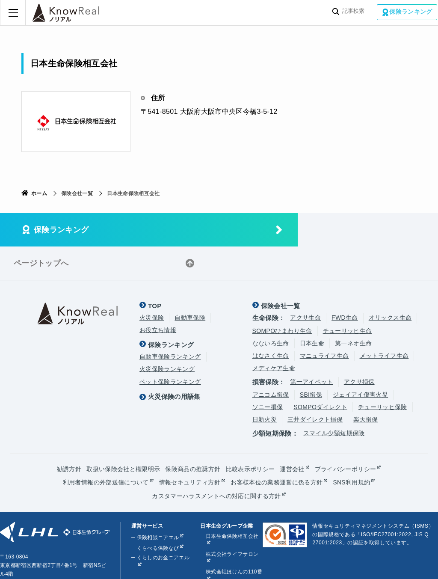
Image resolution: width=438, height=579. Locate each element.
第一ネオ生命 (353, 309)
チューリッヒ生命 (347, 297)
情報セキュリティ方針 (189, 448)
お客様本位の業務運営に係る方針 (277, 448)
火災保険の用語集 (174, 362)
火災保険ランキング (167, 335)
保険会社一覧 (280, 272)
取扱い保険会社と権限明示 (123, 435)
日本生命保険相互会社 (231, 502)
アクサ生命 (305, 284)
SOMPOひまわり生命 (282, 297)
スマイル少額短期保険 (334, 399)
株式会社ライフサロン (231, 520)
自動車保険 (190, 284)
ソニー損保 (267, 373)
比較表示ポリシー (250, 435)
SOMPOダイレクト (320, 373)
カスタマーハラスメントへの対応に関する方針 (216, 462)
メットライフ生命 (384, 322)
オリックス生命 (390, 284)
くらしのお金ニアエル (162, 523)
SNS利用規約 (351, 448)
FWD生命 (344, 284)
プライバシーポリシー (345, 435)
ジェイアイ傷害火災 (360, 361)
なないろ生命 (270, 309)
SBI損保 (311, 361)
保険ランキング (411, 12)
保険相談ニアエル (157, 503)
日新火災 (264, 386)
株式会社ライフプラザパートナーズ (231, 559)
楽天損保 (365, 386)
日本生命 (312, 309)
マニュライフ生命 (324, 322)
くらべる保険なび (157, 514)
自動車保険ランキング (170, 323)
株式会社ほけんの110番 (233, 538)
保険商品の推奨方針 (192, 435)
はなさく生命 (270, 322)
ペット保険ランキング (170, 348)
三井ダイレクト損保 (315, 386)
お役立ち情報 (157, 296)
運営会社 (292, 435)
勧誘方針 (69, 435)
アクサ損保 (359, 348)
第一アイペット (311, 348)
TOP (155, 272)
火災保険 (151, 284)
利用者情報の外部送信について (106, 448)
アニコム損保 (270, 361)
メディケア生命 (273, 334)
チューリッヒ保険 (382, 373)
